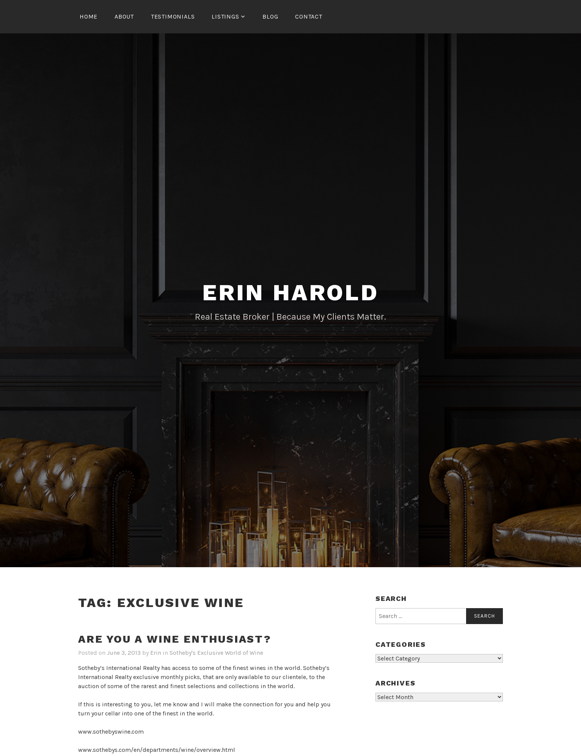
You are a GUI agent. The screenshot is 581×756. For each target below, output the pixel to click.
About (124, 16)
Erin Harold (290, 292)
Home (88, 16)
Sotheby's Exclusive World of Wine (216, 652)
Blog (270, 16)
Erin (155, 652)
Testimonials (173, 16)
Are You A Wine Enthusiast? (175, 639)
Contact (308, 16)
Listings (225, 16)
